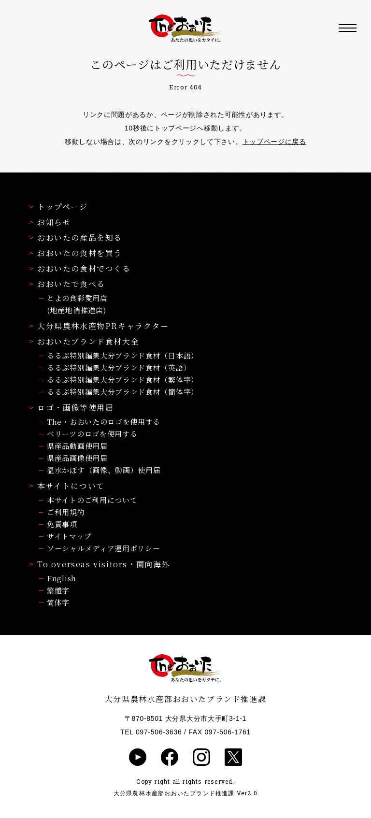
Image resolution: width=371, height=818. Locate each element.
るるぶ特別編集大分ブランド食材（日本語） (123, 355)
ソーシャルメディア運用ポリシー (103, 548)
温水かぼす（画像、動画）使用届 (104, 470)
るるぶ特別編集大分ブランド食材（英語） (119, 367)
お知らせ (50, 222)
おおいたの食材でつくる (80, 268)
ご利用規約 (66, 512)
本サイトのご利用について (92, 500)
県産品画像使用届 (77, 458)
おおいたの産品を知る (75, 237)
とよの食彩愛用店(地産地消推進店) (77, 304)
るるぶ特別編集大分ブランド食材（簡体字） (123, 392)
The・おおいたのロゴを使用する (103, 421)
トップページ (58, 206)
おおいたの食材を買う (75, 252)
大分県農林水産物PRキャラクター (99, 325)
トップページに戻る (274, 141)
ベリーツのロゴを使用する (92, 434)
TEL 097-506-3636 (151, 732)
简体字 (58, 602)
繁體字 (58, 590)
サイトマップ (69, 536)
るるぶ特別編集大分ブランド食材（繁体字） (123, 379)
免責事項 (62, 524)
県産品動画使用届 (77, 446)
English (61, 578)
